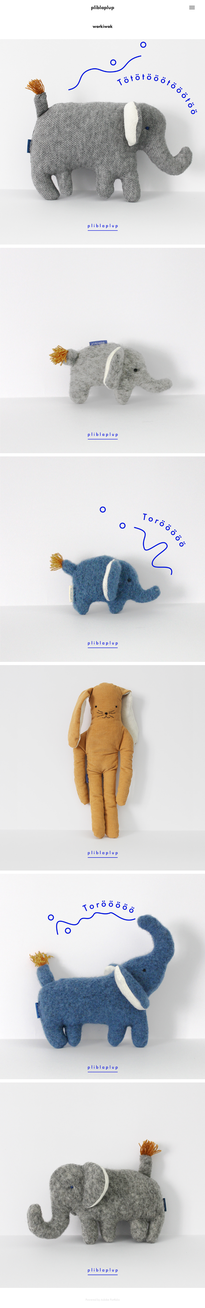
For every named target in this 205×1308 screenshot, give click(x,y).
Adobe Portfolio (110, 1300)
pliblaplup (102, 7)
